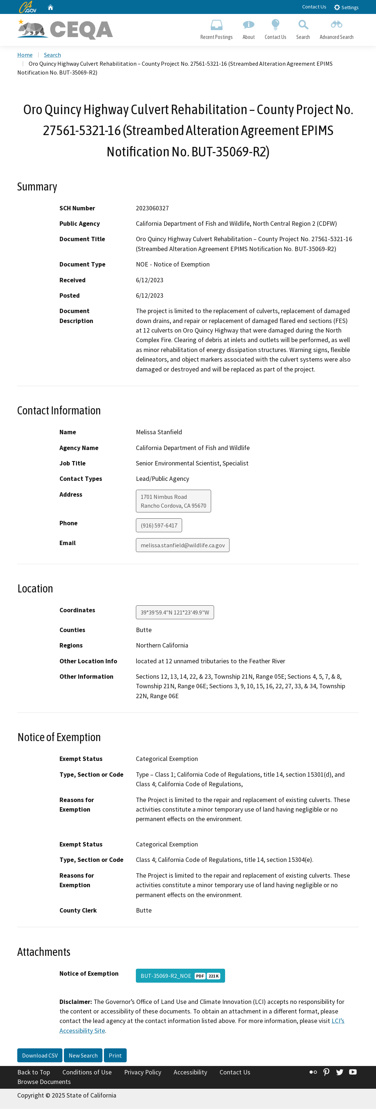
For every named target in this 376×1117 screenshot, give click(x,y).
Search (303, 28)
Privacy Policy (142, 1072)
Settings (346, 7)
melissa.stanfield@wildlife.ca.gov (183, 545)
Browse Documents (44, 1082)
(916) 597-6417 (159, 525)
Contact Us (314, 6)
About (248, 28)
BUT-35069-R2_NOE (180, 975)
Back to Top (33, 1072)
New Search (83, 1055)
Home (25, 54)
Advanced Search (336, 28)
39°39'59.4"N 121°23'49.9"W (175, 612)
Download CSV (40, 1055)
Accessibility (190, 1072)
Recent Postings (216, 28)
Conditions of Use (87, 1072)
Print (115, 1055)
